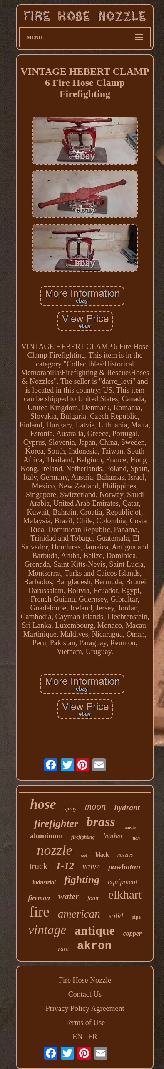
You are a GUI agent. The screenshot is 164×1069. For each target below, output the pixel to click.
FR (92, 1036)
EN (77, 1036)
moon (95, 806)
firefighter (56, 823)
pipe (136, 917)
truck (38, 866)
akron (94, 946)
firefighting (83, 837)
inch (136, 837)
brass (100, 821)
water (68, 896)
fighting (81, 880)
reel (84, 856)
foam (93, 898)
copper (132, 933)
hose (43, 804)
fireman (39, 897)
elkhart (125, 894)
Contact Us (85, 994)
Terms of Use (85, 1022)
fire (39, 912)
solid (116, 916)
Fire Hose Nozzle (85, 980)
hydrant (127, 807)
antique (95, 930)
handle (130, 827)
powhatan (124, 866)
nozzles (125, 855)
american (79, 914)
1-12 (65, 865)
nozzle (54, 850)
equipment (122, 882)
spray (71, 808)
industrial (44, 882)
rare (63, 948)
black (102, 855)
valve (91, 866)
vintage (47, 930)
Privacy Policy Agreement (85, 1008)
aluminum (46, 836)
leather (113, 836)
